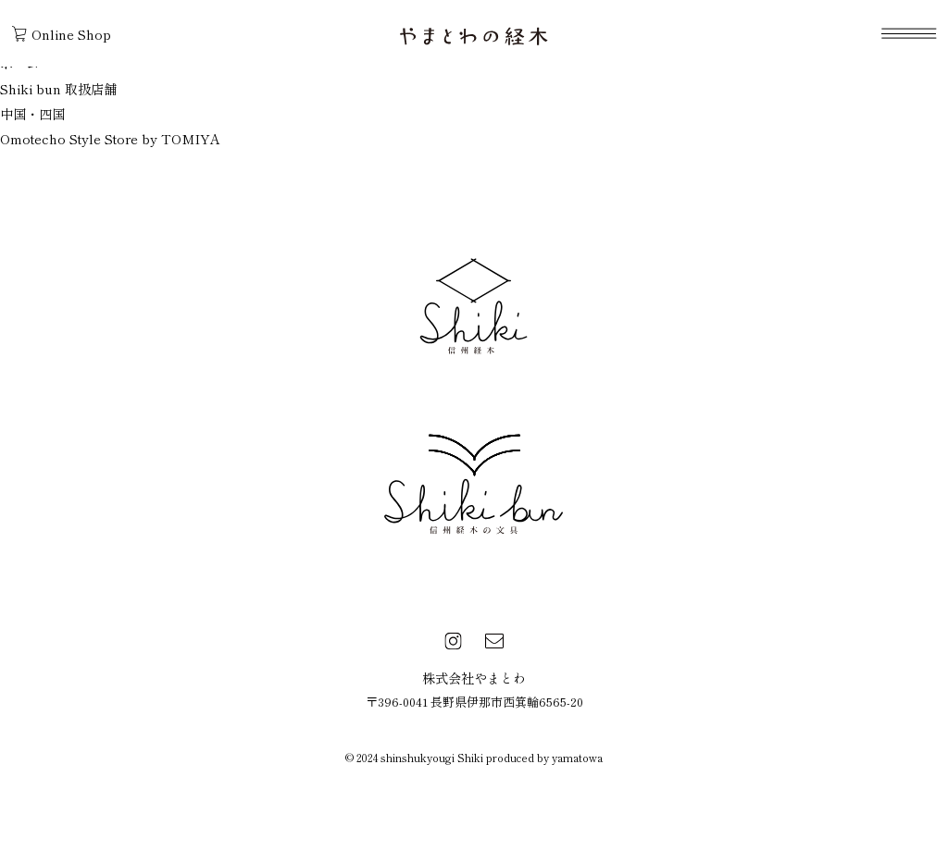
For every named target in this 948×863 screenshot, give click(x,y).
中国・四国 (32, 113)
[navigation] (908, 33)
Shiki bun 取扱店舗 (58, 88)
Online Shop (61, 33)
